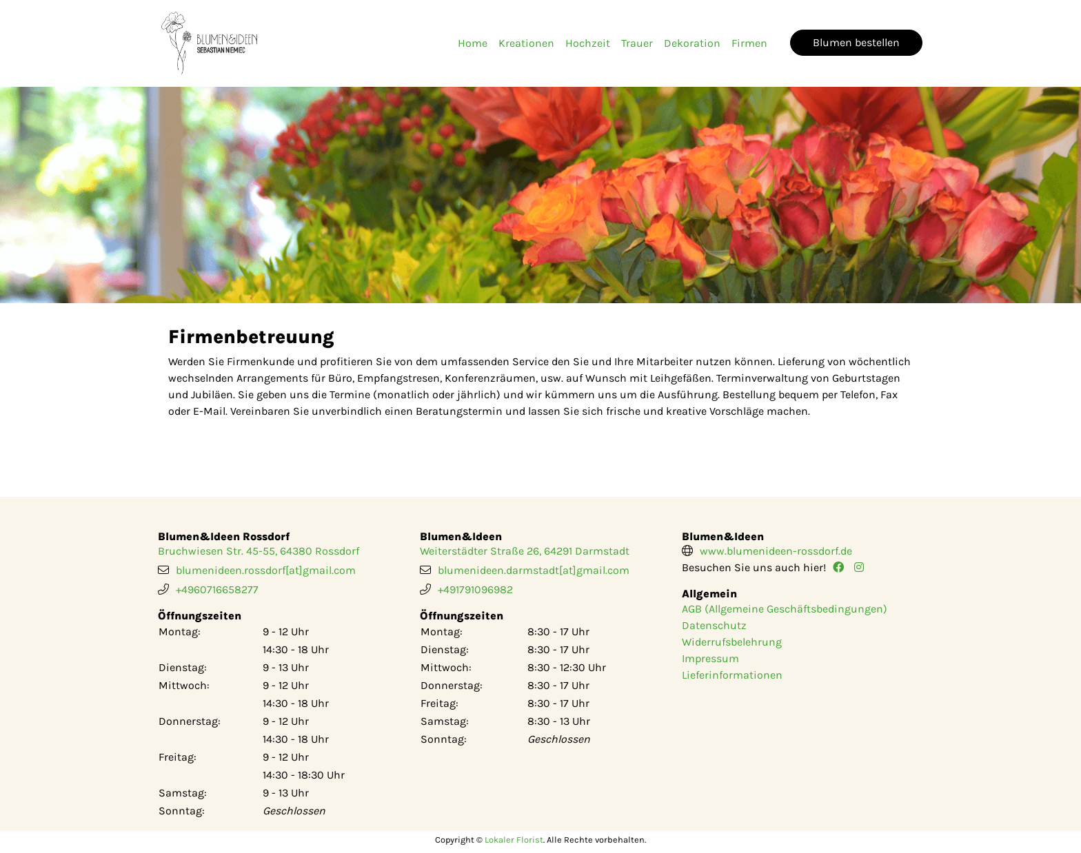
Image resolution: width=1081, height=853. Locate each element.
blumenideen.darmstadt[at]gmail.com (533, 570)
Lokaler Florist (514, 839)
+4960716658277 (217, 589)
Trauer (637, 43)
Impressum (710, 658)
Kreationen (526, 43)
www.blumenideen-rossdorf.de (776, 550)
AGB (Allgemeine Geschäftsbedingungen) (784, 608)
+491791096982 (475, 589)
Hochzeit (587, 43)
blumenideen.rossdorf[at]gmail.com (266, 570)
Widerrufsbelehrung (732, 641)
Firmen (749, 43)
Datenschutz (714, 625)
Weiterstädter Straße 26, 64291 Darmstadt (524, 550)
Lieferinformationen (732, 674)
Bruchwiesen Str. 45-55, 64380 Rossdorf (258, 550)
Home (472, 43)
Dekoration (692, 43)
